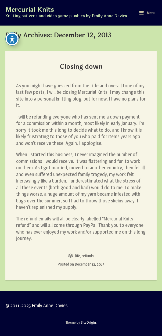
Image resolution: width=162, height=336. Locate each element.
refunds (88, 255)
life (77, 255)
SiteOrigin (88, 322)
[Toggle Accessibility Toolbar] (12, 39)
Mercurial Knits (29, 10)
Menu (147, 12)
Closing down (81, 67)
